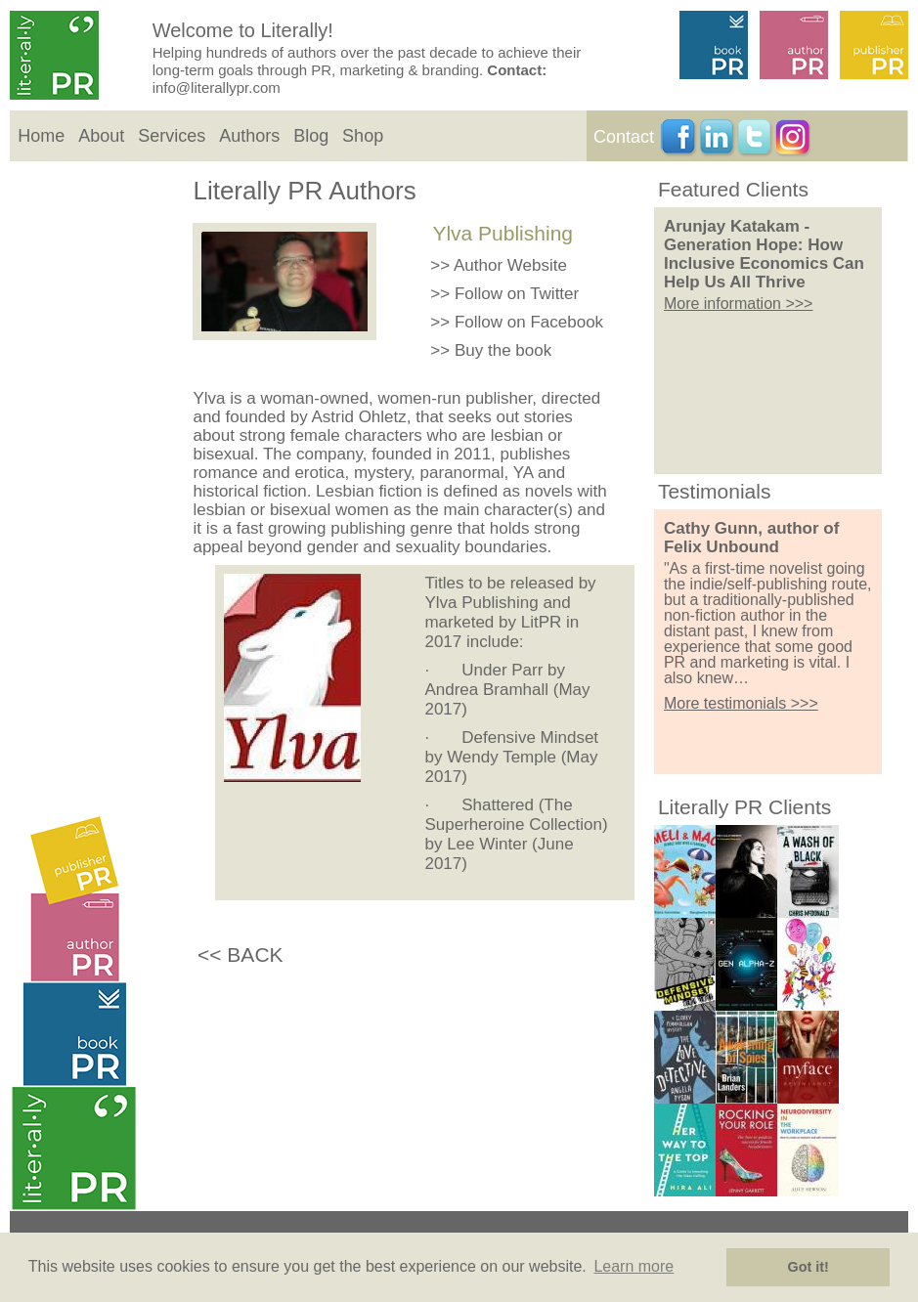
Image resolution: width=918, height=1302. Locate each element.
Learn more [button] (633, 1266)
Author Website (510, 265)
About (101, 136)
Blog (310, 136)
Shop (362, 136)
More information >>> (738, 303)
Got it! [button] (808, 1267)
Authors (249, 136)
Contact (623, 137)
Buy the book (503, 350)
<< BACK (240, 954)
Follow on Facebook (529, 322)
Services (171, 136)
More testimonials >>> (741, 703)
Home (41, 136)
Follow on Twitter (517, 293)
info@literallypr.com (217, 87)
